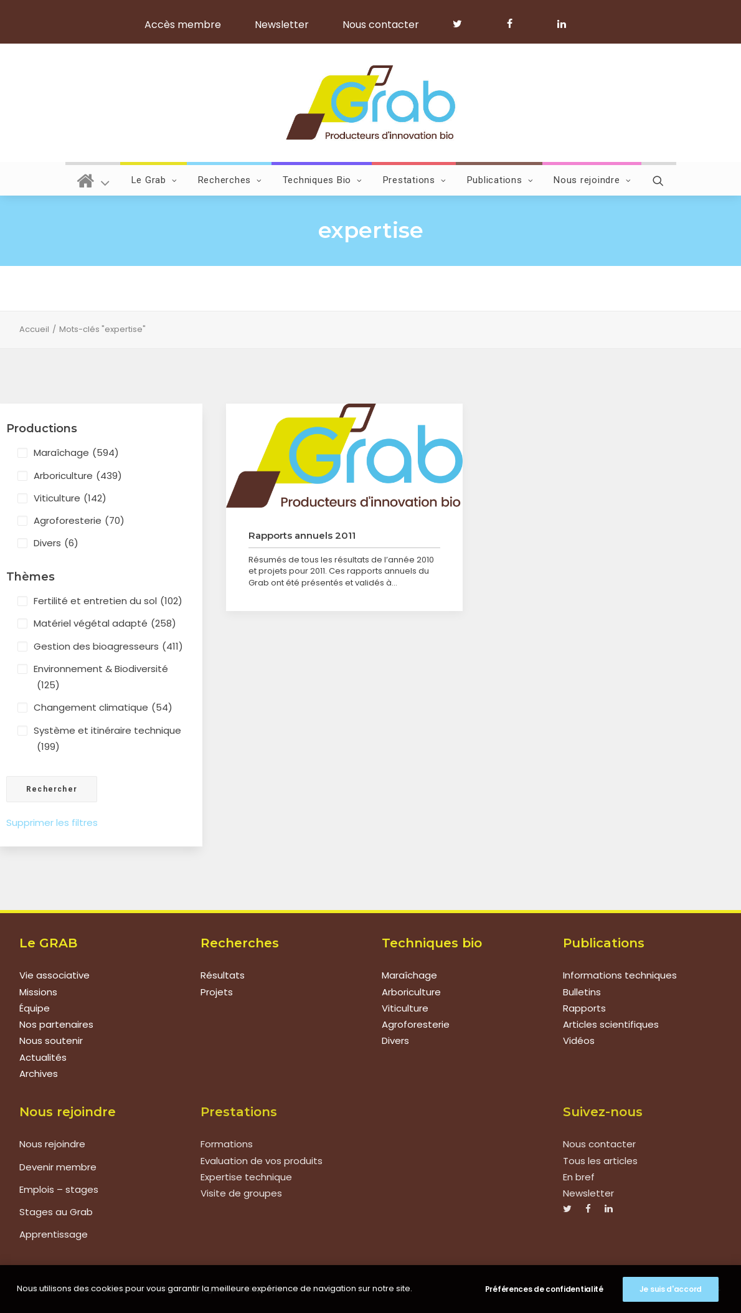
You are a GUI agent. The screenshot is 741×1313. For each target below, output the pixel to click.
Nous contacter (380, 24)
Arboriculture (78, 476)
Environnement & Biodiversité (101, 678)
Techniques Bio (322, 180)
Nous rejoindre (592, 180)
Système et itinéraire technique (107, 740)
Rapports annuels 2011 (302, 535)
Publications (500, 180)
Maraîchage (76, 453)
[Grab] (370, 102)
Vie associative (54, 975)
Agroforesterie (79, 521)
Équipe (34, 1008)
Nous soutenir (51, 1040)
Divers (56, 543)
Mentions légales (195, 1288)
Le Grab (154, 180)
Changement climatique (103, 707)
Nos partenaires (56, 1024)
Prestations (414, 180)
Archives (38, 1073)
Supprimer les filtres (52, 822)
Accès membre (182, 24)
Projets (217, 991)
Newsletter (282, 24)
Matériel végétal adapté (105, 623)
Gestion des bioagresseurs (108, 646)
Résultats (223, 975)
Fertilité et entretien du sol (108, 601)
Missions (38, 991)
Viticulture (70, 498)
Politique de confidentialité (289, 1288)
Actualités (43, 1057)
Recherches (230, 180)
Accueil (34, 329)
